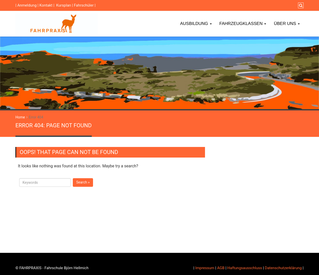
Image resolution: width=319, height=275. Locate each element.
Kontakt (46, 5)
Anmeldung (26, 5)
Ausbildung (196, 23)
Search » (82, 182)
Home (20, 117)
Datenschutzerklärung (283, 268)
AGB (220, 268)
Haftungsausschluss (244, 268)
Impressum (204, 268)
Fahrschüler (84, 5)
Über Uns (287, 23)
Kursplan (63, 5)
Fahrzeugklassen (242, 23)
